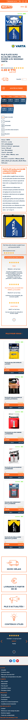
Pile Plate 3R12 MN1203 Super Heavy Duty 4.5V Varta (13, 538)
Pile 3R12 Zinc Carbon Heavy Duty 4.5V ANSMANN (12, 503)
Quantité (21, 79)
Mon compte (4, 681)
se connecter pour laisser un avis (14, 257)
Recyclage (4, 695)
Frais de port (4, 686)
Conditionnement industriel (8, 704)
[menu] (26, 7)
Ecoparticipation (5, 697)
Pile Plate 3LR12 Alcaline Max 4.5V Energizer (13, 468)
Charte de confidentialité (7, 715)
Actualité (3, 670)
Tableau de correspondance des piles (11, 676)
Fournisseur (4, 699)
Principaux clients (6, 690)
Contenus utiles (5, 672)
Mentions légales (5, 713)
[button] (1, 641)
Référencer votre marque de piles (10, 710)
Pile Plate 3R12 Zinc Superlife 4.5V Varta (13, 363)
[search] (20, 1)
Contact (3, 708)
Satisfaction (4, 683)
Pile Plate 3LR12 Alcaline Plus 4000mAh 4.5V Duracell (13, 398)
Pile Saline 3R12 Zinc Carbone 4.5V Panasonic (13, 433)
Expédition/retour (6, 688)
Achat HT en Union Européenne (9, 701)
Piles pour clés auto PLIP (7, 674)
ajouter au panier (16, 88)
